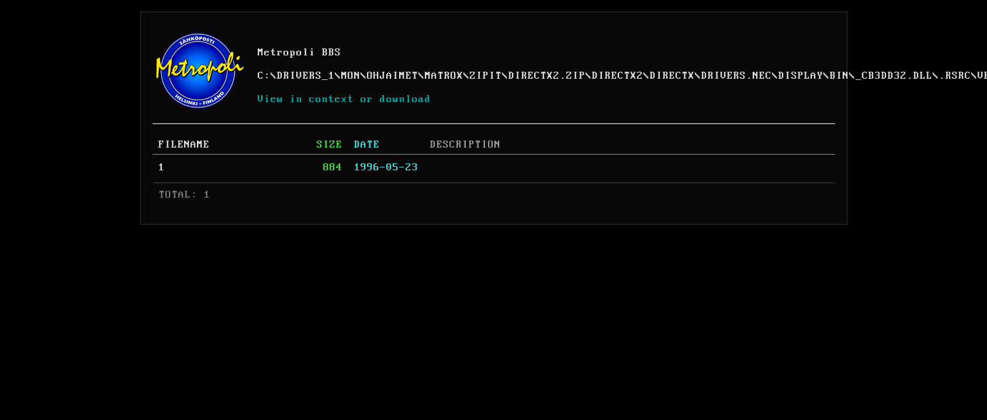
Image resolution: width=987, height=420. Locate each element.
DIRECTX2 (617, 76)
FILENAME (184, 144)
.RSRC (955, 76)
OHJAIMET (392, 76)
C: (264, 76)
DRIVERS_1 (306, 76)
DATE (367, 144)
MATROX (444, 76)
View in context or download (344, 99)
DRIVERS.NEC (736, 76)
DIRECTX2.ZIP (547, 76)
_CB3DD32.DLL (894, 76)
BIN (839, 76)
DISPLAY (800, 76)
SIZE (329, 144)
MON (351, 76)
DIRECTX (672, 76)
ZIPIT (486, 76)
